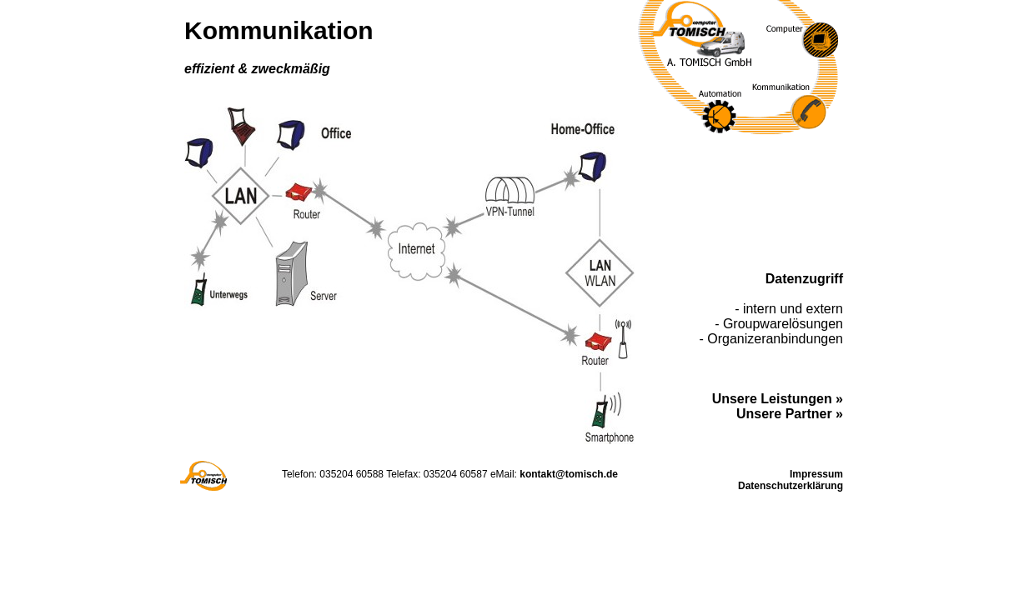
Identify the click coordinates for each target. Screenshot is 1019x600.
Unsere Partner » (789, 414)
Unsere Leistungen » (777, 399)
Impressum (816, 474)
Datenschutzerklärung (790, 486)
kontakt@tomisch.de (569, 474)
